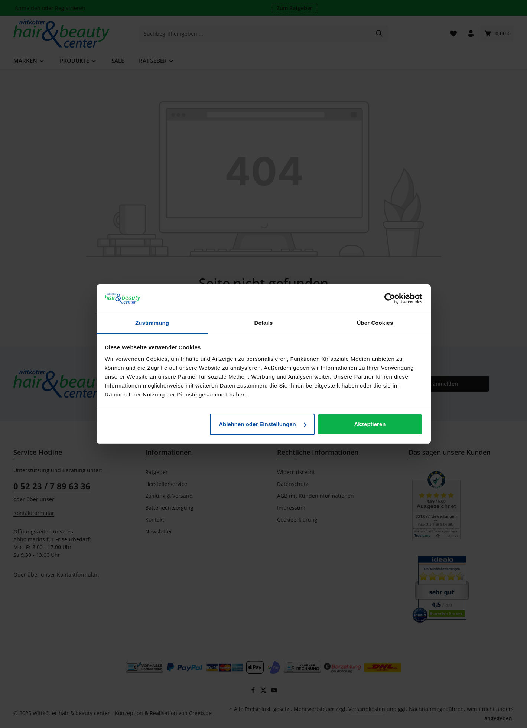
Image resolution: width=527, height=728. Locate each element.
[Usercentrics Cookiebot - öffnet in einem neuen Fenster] (389, 298)
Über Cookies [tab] (375, 323)
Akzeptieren (370, 424)
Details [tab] (263, 323)
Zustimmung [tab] (152, 323)
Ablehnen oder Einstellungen (262, 424)
